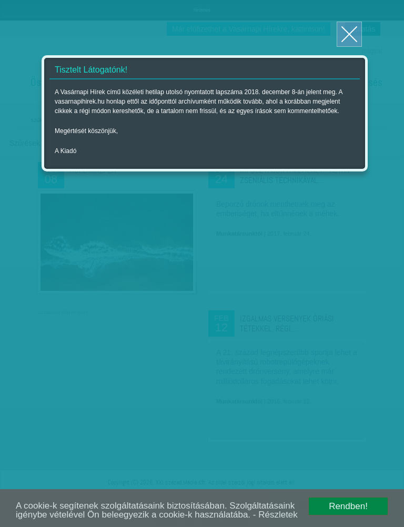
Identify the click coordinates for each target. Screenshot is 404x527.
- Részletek (275, 515)
